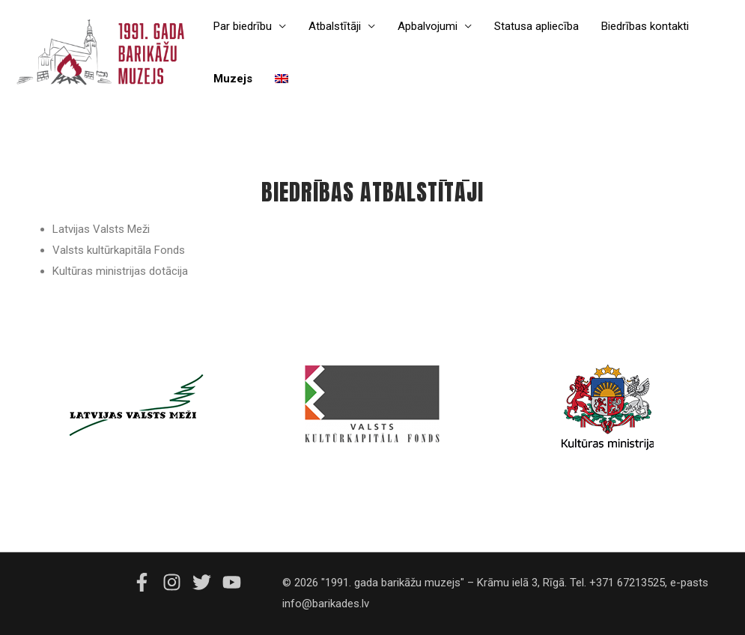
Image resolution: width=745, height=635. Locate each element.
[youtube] (233, 582)
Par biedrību (242, 26)
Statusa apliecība (536, 26)
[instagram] (175, 582)
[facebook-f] (146, 582)
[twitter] (205, 582)
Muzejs (232, 78)
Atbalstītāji (334, 26)
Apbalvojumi (427, 26)
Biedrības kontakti (645, 26)
